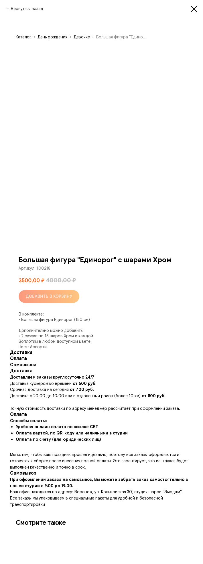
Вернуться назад (27, 8)
